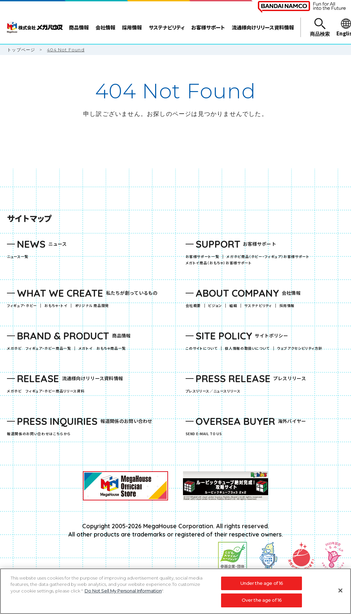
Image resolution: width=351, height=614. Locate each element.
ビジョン (215, 306)
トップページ (21, 49)
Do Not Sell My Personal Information (123, 590)
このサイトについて (202, 348)
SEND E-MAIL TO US (204, 434)
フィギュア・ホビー (23, 306)
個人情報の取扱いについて (247, 348)
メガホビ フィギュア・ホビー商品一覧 (41, 348)
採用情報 (287, 306)
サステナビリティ (258, 306)
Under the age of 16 (261, 583)
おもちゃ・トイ (57, 306)
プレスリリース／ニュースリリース (213, 391)
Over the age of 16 (261, 600)
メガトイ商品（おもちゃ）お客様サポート (221, 263)
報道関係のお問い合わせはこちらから (39, 434)
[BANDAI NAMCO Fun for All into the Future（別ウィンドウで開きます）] (302, 7)
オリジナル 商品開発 (92, 306)
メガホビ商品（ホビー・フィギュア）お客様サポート (269, 257)
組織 (233, 306)
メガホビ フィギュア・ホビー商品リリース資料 (47, 391)
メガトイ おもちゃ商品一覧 (104, 348)
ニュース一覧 (18, 257)
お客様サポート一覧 (202, 257)
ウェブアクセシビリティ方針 (299, 348)
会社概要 (193, 306)
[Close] (340, 590)
